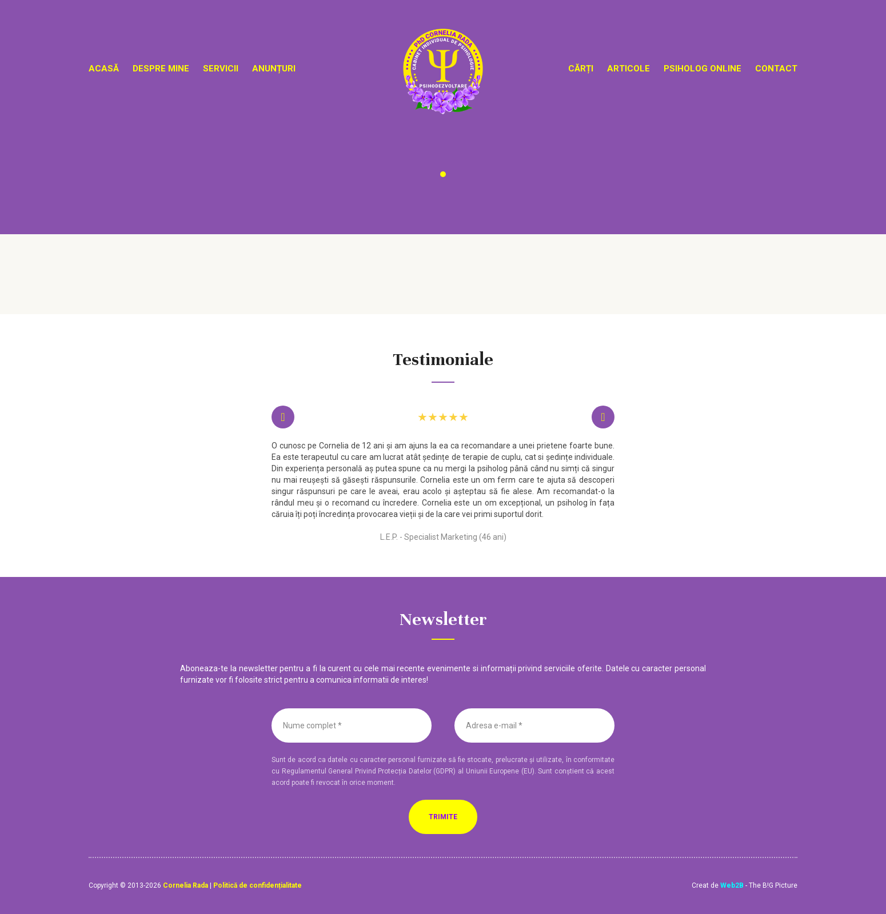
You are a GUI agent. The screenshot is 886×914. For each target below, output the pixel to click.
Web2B (732, 885)
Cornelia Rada (185, 885)
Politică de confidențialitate (257, 885)
